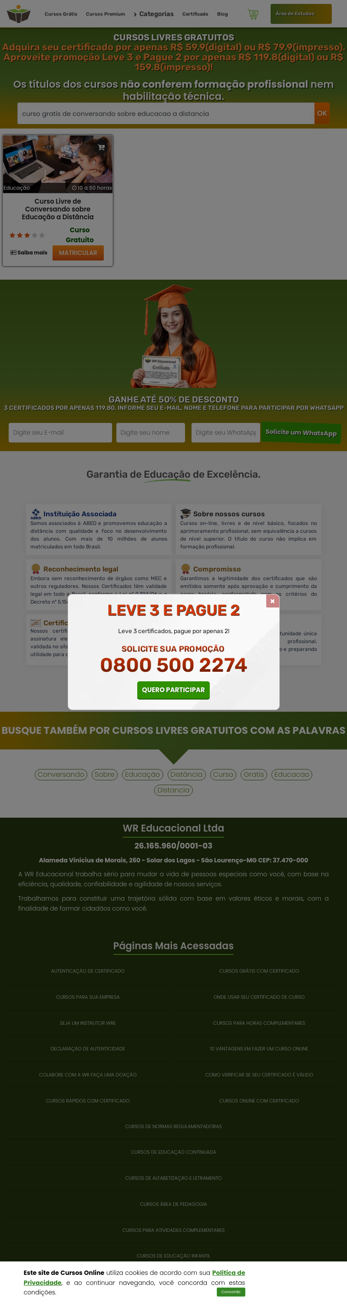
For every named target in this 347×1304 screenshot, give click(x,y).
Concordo (231, 1291)
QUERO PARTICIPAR (173, 689)
